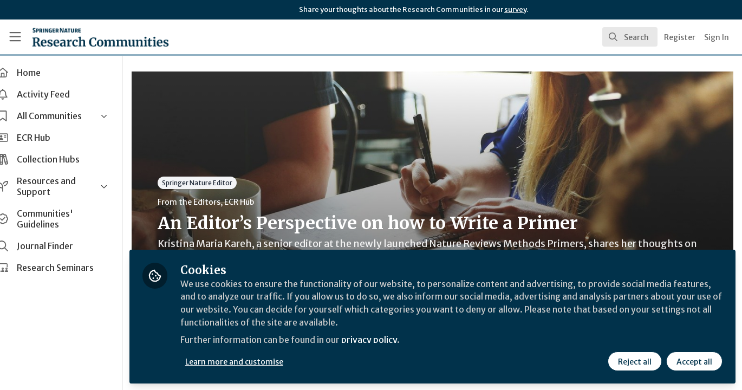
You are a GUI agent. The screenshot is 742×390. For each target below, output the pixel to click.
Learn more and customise (250, 361)
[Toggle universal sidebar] (15, 37)
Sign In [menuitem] (716, 37)
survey (515, 9)
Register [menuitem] (679, 37)
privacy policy (386, 340)
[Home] (85, 37)
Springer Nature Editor (213, 183)
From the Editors (204, 202)
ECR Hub (255, 202)
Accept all (694, 361)
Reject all (635, 361)
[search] (630, 37)
